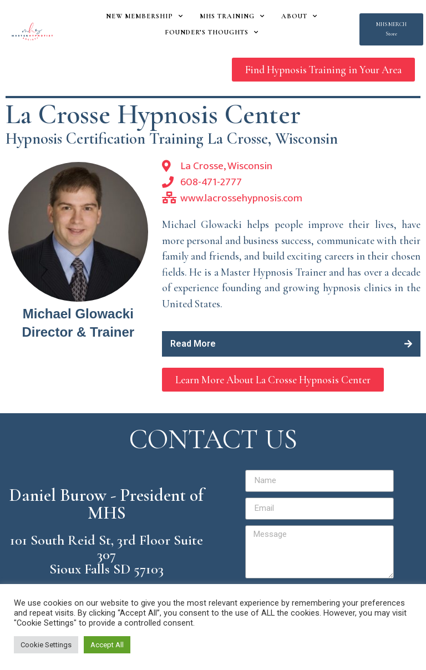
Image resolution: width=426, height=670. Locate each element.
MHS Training (232, 16)
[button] (391, 29)
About (299, 16)
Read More (193, 343)
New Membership (144, 16)
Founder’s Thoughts (211, 32)
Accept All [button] (107, 645)
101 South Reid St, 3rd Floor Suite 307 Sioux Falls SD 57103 (106, 554)
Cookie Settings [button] (46, 645)
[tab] (291, 344)
